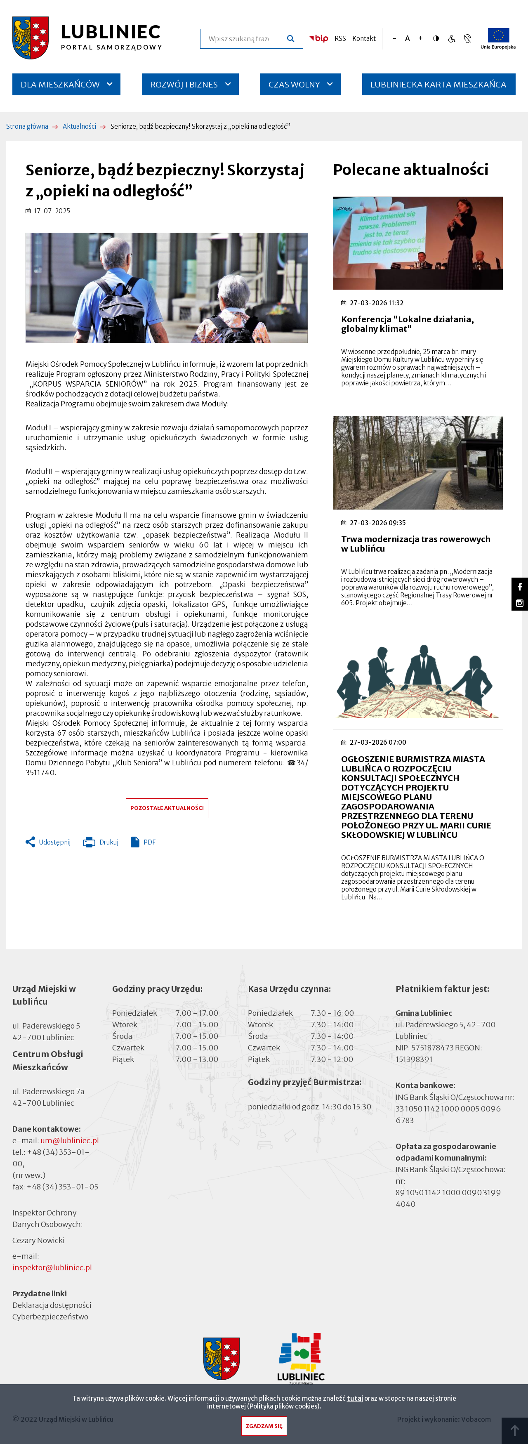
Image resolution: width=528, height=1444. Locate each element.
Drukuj (100, 844)
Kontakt (364, 38)
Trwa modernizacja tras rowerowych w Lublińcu (415, 544)
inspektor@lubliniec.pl (52, 1267)
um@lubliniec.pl (69, 1140)
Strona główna (27, 126)
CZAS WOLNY (294, 84)
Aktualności (79, 126)
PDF (150, 842)
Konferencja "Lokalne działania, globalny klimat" (407, 324)
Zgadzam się (264, 1428)
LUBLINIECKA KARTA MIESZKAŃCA (438, 87)
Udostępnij (55, 842)
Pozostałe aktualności (167, 808)
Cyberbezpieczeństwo (50, 1316)
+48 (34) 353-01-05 (62, 1187)
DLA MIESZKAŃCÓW (60, 84)
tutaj (355, 1400)
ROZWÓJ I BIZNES (184, 84)
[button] (167, 288)
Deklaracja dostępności (52, 1305)
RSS (340, 38)
